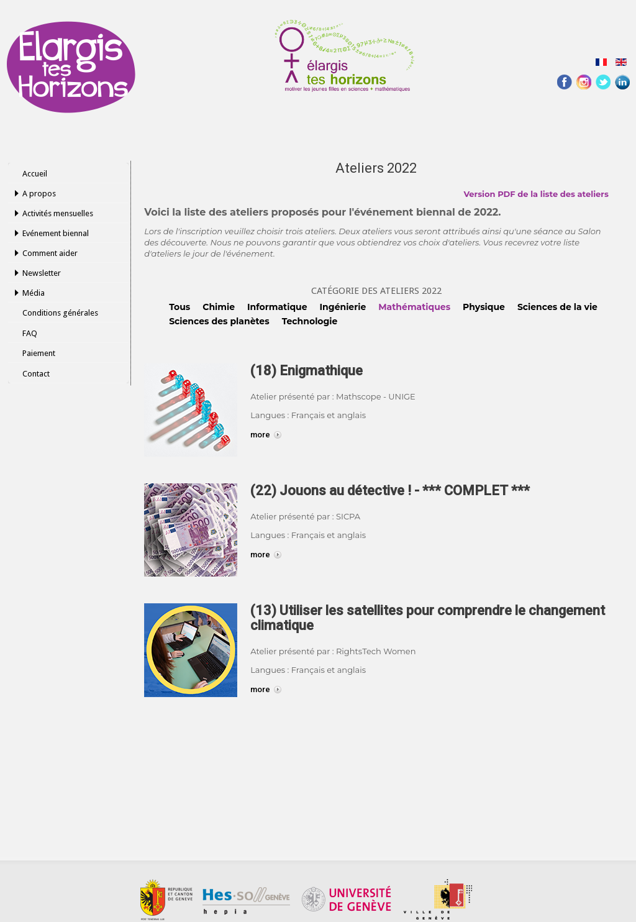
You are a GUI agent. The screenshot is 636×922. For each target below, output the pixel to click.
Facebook (564, 82)
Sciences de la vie (557, 307)
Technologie (310, 321)
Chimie (218, 307)
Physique (484, 307)
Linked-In (622, 82)
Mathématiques (414, 307)
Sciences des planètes (219, 321)
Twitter (603, 82)
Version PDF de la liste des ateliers (535, 194)
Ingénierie (343, 307)
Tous (179, 307)
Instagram (583, 82)
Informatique (277, 307)
